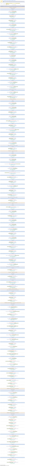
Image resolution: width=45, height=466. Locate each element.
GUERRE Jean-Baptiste (15, 319)
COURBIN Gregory (14, 25)
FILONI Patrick (15, 207)
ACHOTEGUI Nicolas (12, 195)
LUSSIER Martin (11, 216)
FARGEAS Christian (13, 74)
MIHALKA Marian (13, 126)
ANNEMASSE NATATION (15, 300)
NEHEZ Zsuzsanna (14, 34)
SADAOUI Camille (12, 260)
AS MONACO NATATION (9, 339)
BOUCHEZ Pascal (14, 47)
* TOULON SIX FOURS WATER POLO (9, 311)
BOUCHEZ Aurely (11, 12)
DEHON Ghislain (11, 78)
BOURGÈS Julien (11, 25)
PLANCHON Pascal (13, 93)
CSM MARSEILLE (15, 330)
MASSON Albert (13, 39)
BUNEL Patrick (13, 61)
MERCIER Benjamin (13, 287)
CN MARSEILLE (14, 64)
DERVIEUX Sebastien (13, 30)
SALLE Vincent (15, 143)
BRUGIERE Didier (12, 164)
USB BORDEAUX (15, 233)
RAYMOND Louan (14, 282)
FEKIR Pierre (15, 260)
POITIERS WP (15, 297)
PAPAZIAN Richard (13, 52)
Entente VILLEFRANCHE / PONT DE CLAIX (10, 255)
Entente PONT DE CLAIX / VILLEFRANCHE (10, 129)
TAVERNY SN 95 (14, 20)
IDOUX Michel (14, 139)
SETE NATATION (14, 51)
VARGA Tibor (15, 164)
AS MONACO (10, 116)
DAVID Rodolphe (11, 186)
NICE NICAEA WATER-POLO (15, 314)
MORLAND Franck (15, 121)
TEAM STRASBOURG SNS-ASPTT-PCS (15, 29)
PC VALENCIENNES (15, 200)
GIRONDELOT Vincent (15, 12)
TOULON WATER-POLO (10, 431)
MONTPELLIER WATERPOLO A (10, 86)
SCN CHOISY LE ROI (15, 148)
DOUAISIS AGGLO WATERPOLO (15, 73)
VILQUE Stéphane (14, 173)
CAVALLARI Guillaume (12, 143)
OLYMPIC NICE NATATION (14, 42)
